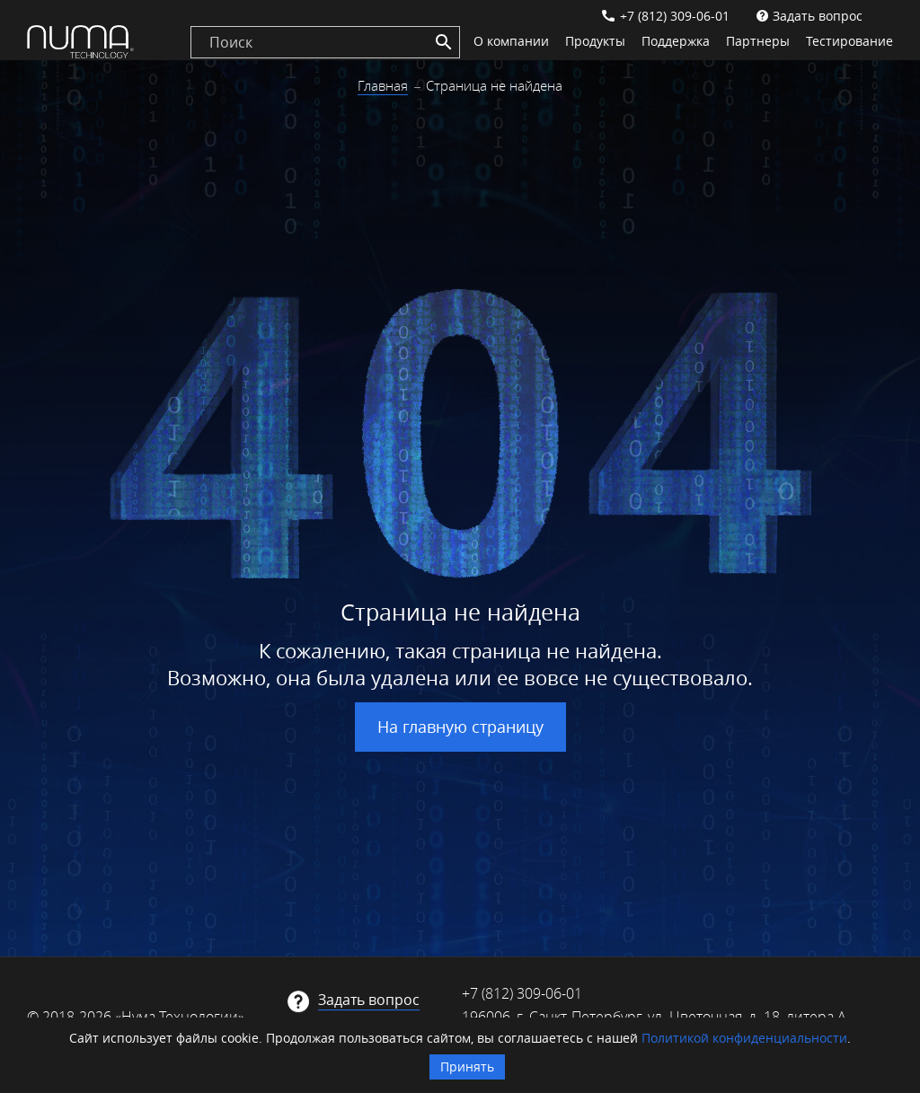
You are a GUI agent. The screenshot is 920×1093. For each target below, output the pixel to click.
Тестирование (849, 40)
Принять (467, 1066)
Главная (383, 85)
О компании (511, 40)
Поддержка (675, 40)
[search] (325, 42)
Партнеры (758, 40)
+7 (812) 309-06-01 (675, 15)
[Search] (444, 42)
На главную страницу (460, 726)
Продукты (595, 40)
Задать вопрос (817, 15)
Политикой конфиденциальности (744, 1037)
